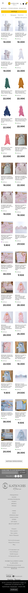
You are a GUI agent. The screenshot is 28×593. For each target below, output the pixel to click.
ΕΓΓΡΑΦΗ (22, 472)
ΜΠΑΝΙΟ (14, 505)
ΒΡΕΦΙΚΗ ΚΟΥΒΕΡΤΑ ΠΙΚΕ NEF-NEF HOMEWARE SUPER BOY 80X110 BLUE (6, 386)
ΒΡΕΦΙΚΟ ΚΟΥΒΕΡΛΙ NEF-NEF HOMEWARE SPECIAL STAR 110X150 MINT (21, 149)
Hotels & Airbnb (14, 517)
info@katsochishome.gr (15, 565)
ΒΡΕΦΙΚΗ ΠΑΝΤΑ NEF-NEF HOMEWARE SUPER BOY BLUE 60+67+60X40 (21, 386)
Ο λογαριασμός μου (14, 549)
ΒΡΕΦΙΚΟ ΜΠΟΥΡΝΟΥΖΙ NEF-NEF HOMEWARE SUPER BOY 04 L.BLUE (20, 445)
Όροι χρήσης (14, 533)
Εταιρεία (14, 528)
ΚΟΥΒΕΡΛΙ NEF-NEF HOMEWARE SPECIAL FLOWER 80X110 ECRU (7, 207)
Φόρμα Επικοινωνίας (14, 542)
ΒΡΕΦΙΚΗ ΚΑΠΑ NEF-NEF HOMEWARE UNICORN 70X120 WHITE (21, 64)
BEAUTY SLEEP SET (14, 523)
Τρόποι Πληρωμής (14, 535)
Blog (14, 544)
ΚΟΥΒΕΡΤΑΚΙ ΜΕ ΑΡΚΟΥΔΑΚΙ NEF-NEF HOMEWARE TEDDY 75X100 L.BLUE (21, 35)
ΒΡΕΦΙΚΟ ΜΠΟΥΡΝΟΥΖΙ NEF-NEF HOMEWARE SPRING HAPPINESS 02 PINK (6, 327)
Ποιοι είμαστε (14, 531)
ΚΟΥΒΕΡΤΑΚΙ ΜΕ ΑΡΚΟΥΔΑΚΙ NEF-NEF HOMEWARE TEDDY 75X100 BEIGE (7, 35)
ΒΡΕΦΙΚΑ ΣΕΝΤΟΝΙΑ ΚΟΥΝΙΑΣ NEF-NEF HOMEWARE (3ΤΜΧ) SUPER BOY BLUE (6, 444)
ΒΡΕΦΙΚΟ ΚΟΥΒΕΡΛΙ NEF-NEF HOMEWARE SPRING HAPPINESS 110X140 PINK (7, 267)
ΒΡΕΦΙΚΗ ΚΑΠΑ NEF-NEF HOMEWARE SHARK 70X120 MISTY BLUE (7, 120)
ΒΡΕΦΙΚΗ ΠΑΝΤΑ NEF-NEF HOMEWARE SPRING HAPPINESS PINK (21, 237)
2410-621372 (15, 563)
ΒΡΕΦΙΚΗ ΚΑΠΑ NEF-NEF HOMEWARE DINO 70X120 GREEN (7, 92)
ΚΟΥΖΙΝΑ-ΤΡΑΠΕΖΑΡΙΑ (14, 499)
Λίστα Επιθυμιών (14, 551)
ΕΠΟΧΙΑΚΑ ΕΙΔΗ (14, 515)
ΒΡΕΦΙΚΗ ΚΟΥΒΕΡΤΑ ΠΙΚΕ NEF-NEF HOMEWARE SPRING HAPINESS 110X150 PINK (20, 207)
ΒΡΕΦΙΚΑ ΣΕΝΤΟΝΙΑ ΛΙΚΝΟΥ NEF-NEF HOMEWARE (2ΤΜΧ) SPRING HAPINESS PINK (20, 267)
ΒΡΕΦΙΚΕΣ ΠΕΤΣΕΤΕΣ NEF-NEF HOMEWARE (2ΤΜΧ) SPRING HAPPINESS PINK (7, 357)
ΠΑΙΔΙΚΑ (14, 501)
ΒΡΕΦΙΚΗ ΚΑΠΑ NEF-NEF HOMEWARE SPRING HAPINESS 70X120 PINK (21, 327)
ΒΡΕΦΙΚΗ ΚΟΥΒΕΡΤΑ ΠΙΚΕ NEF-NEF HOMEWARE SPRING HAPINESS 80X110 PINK (6, 237)
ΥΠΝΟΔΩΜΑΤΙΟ (14, 495)
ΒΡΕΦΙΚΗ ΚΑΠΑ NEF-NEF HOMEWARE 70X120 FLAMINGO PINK (7, 149)
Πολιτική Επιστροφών (14, 540)
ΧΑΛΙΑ (14, 513)
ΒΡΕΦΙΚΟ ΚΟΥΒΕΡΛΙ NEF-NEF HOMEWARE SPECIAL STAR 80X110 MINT (7, 178)
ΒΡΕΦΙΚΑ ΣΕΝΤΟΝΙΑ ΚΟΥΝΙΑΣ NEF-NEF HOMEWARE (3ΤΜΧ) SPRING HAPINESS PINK (6, 297)
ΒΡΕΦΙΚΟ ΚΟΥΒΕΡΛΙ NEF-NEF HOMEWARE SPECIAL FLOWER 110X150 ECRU (21, 178)
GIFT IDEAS (14, 521)
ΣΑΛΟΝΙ (14, 497)
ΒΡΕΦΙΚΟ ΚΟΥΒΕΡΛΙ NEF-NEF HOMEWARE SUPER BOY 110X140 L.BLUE (7, 414)
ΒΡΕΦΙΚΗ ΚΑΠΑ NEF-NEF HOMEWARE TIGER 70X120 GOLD (21, 92)
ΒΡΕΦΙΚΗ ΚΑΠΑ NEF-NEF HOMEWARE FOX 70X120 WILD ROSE (21, 120)
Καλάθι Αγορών (14, 554)
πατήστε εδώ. (22, 586)
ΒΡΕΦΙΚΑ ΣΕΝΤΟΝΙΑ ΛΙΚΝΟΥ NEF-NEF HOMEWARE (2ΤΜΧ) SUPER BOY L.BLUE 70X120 (20, 415)
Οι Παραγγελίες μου (14, 556)
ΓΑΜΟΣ (14, 510)
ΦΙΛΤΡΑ (14, 11)
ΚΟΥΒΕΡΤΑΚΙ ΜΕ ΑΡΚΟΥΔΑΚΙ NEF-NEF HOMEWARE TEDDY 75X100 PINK (7, 64)
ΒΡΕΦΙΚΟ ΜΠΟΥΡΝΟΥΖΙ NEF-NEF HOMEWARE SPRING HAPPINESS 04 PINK (20, 297)
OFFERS (14, 519)
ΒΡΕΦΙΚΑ (4, 8)
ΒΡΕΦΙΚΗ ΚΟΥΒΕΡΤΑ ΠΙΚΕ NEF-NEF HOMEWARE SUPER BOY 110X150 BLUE (20, 357)
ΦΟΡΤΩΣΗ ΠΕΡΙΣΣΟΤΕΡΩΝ (14, 461)
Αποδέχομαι (14, 589)
